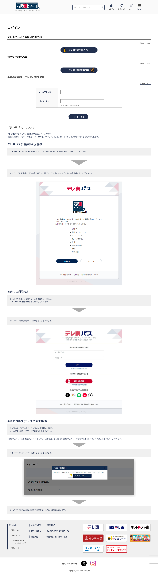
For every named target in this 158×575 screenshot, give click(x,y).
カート (131, 7)
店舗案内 (34, 537)
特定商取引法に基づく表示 (57, 537)
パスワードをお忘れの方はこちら (70, 105)
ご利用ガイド (14, 525)
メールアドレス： (46, 92)
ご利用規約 (51, 525)
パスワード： (44, 101)
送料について (16, 530)
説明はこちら (145, 43)
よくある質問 (36, 525)
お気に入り (121, 7)
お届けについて (17, 535)
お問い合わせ (36, 531)
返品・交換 (15, 548)
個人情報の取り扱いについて (58, 531)
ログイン (111, 7)
